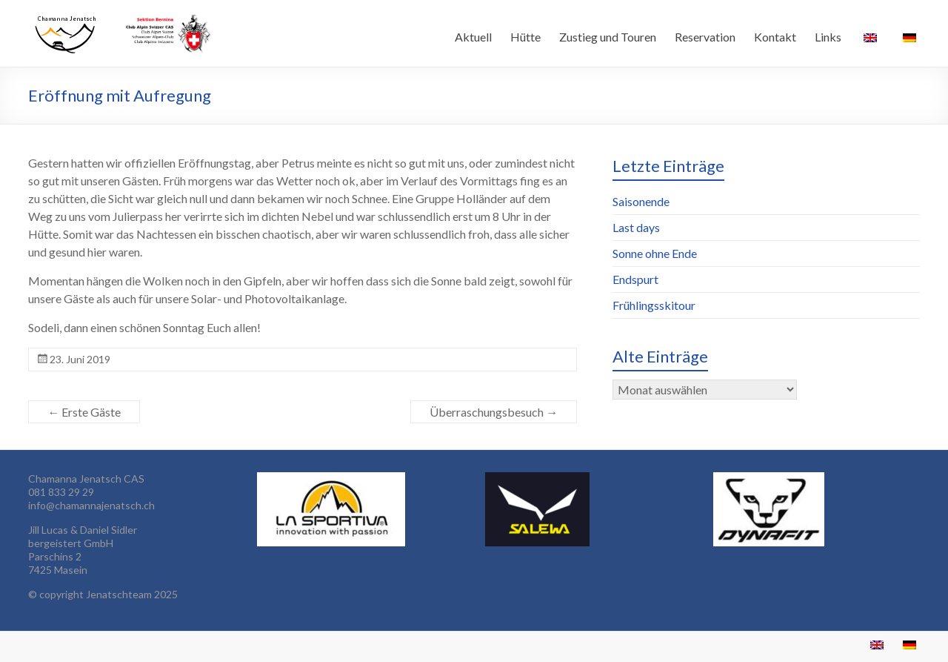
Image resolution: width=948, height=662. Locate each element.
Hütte (525, 37)
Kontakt (775, 37)
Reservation (705, 37)
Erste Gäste (84, 412)
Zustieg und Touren (607, 37)
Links (828, 37)
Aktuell (473, 37)
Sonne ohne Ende (654, 253)
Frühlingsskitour (653, 305)
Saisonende (641, 201)
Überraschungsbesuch (494, 412)
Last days (636, 227)
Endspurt (635, 279)
